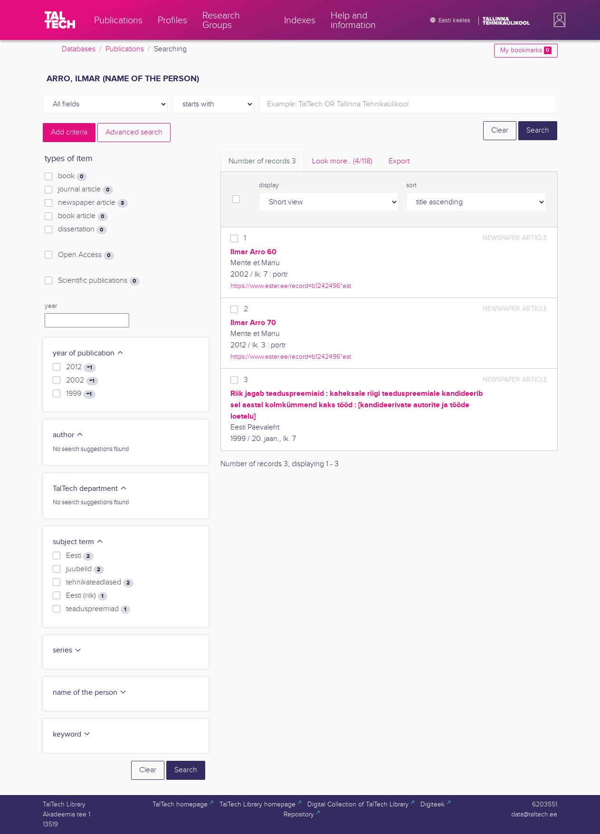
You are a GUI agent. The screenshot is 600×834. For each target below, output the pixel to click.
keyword (72, 734)
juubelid (85, 569)
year (51, 306)
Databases (78, 49)
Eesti (79, 556)
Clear (499, 130)
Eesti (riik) (86, 596)
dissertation (82, 229)
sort (411, 185)
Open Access (86, 255)
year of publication (88, 353)
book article (82, 216)
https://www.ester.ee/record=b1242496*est (290, 286)
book (72, 176)
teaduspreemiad (98, 609)
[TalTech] (60, 20)
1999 (80, 394)
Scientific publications (98, 281)
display (269, 185)
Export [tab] (399, 161)
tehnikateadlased (99, 582)
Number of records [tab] (262, 161)
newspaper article (92, 203)
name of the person (90, 692)
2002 (82, 380)
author (68, 435)
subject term (78, 541)
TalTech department (90, 488)
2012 (80, 367)
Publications (124, 49)
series (67, 650)
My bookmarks (525, 50)
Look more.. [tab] (342, 161)
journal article (85, 189)
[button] (558, 20)
